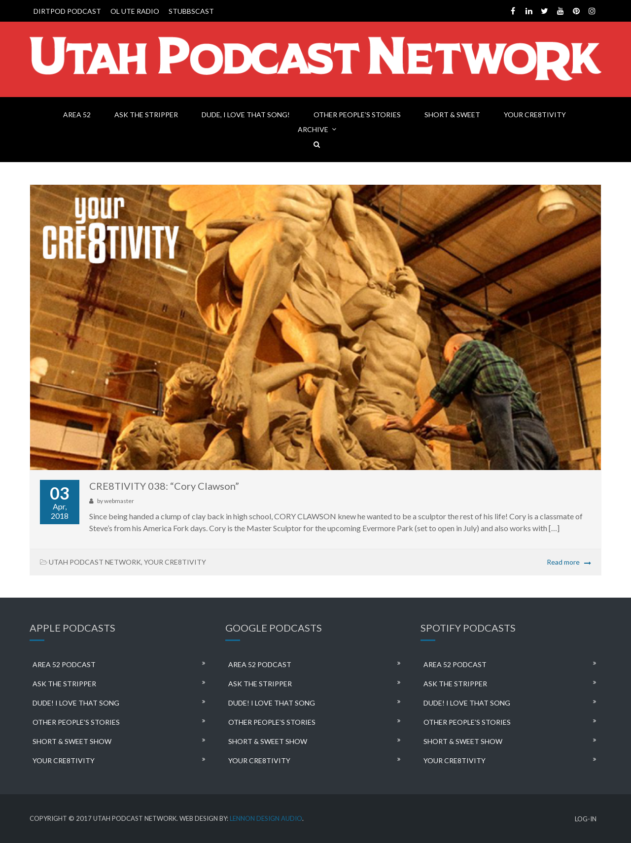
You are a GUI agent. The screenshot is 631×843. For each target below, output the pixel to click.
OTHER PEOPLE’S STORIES (357, 114)
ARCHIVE (313, 129)
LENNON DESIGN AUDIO (266, 818)
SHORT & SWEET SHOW (72, 741)
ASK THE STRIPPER (146, 114)
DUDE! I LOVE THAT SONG (76, 703)
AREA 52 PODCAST (64, 664)
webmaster (119, 501)
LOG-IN (585, 819)
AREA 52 (77, 114)
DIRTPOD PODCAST (67, 11)
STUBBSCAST (191, 11)
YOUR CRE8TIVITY (535, 114)
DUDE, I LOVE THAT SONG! (246, 114)
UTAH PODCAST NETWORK (95, 562)
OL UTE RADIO (134, 11)
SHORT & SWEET (452, 114)
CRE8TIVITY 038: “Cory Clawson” (164, 486)
